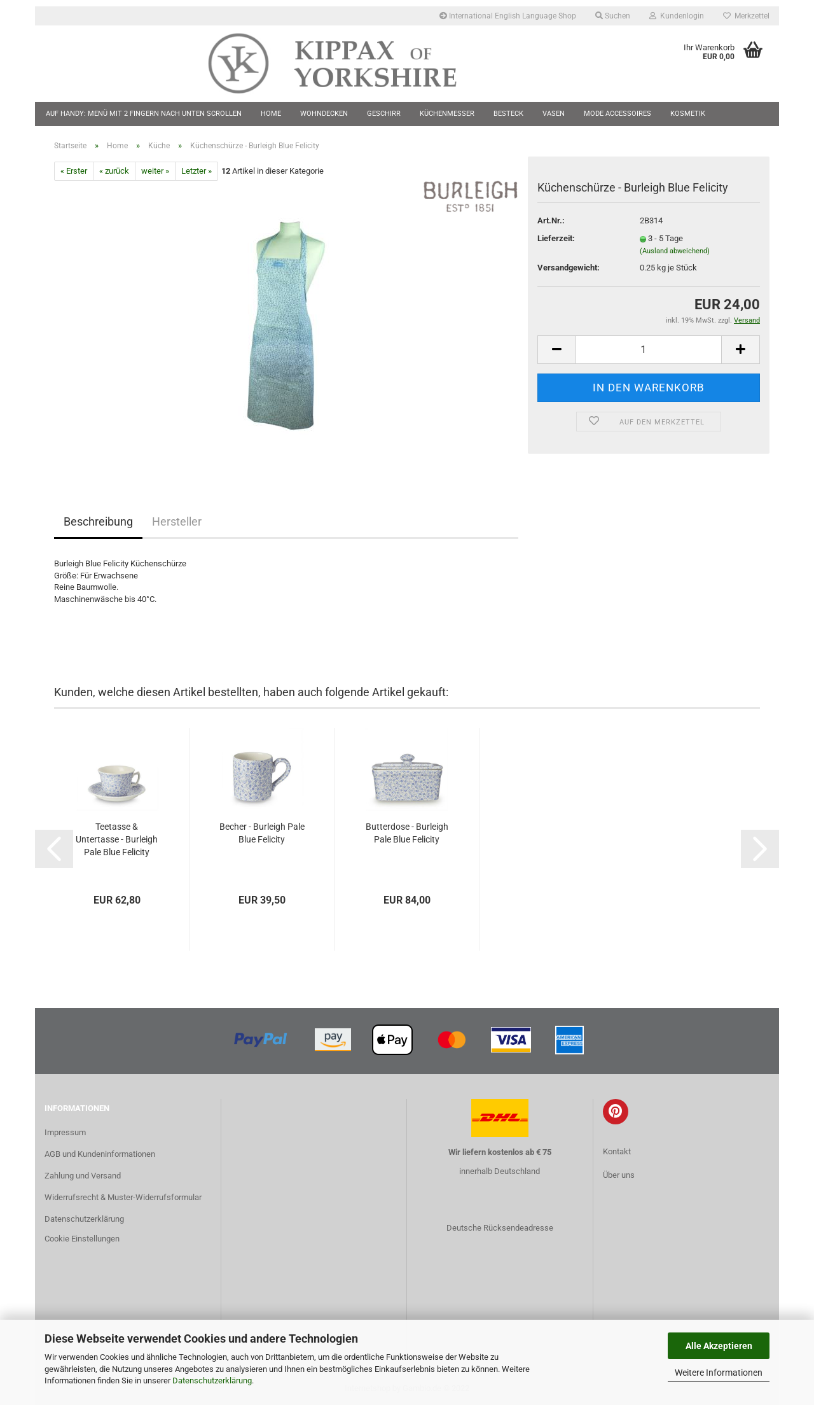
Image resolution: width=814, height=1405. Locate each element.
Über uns (619, 1175)
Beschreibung (98, 521)
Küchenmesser (447, 113)
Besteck (508, 113)
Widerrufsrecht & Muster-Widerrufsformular (123, 1197)
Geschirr (384, 113)
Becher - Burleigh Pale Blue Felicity (262, 832)
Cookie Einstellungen (82, 1238)
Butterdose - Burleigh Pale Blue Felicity (407, 832)
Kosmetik (687, 113)
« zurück (114, 171)
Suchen (612, 15)
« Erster (73, 171)
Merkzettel (746, 15)
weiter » (155, 171)
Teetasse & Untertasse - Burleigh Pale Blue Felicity (117, 839)
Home (271, 113)
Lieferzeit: (556, 238)
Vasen (553, 113)
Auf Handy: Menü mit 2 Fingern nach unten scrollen (144, 113)
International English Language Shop (507, 15)
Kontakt (617, 1151)
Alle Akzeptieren (719, 1346)
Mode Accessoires (617, 113)
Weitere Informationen (718, 1372)
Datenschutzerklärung (212, 1380)
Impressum (65, 1132)
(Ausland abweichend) (675, 251)
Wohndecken (324, 113)
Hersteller (177, 521)
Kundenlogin (676, 15)
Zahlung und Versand (83, 1175)
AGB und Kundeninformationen (100, 1154)
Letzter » (196, 171)
